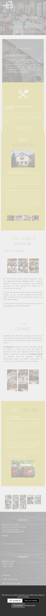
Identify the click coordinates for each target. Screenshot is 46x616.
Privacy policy (30, 605)
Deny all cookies (31, 601)
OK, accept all (14, 601)
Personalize (18, 605)
